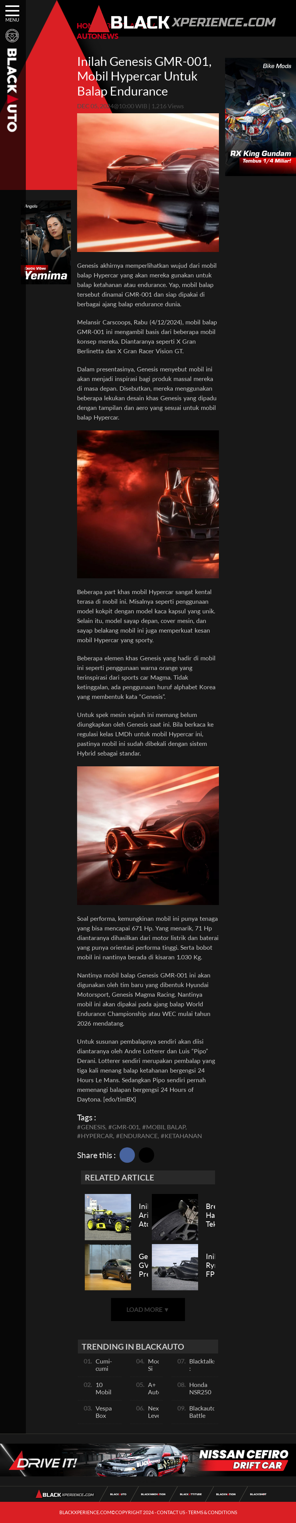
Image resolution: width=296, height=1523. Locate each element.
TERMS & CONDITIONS (212, 1512)
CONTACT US (171, 1512)
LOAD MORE (148, 1309)
